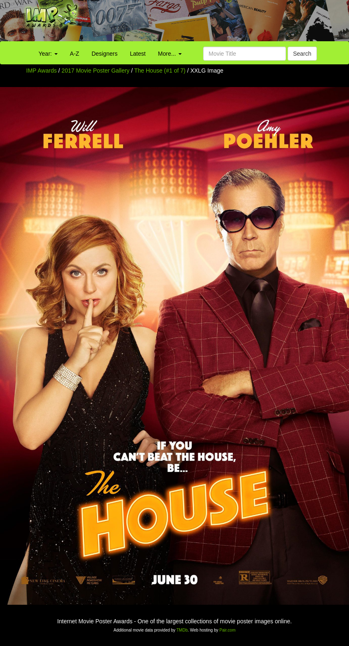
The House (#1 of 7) (160, 70)
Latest (137, 53)
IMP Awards (41, 70)
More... (169, 53)
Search (302, 53)
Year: (48, 53)
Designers (104, 53)
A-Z (75, 53)
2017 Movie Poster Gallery (95, 70)
